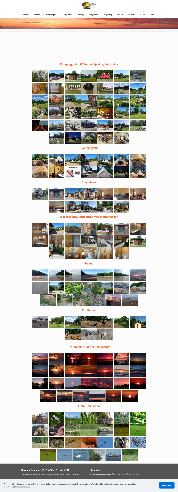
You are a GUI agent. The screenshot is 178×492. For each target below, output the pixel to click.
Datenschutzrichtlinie (21, 487)
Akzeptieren (167, 485)
